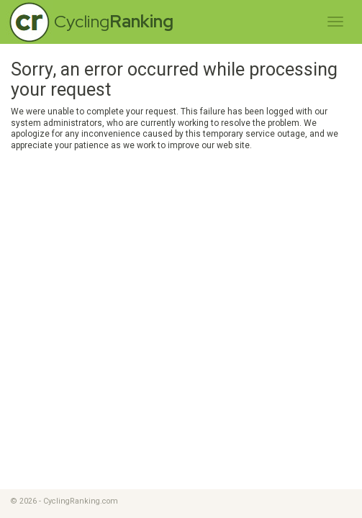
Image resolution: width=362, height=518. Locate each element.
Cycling (113, 21)
